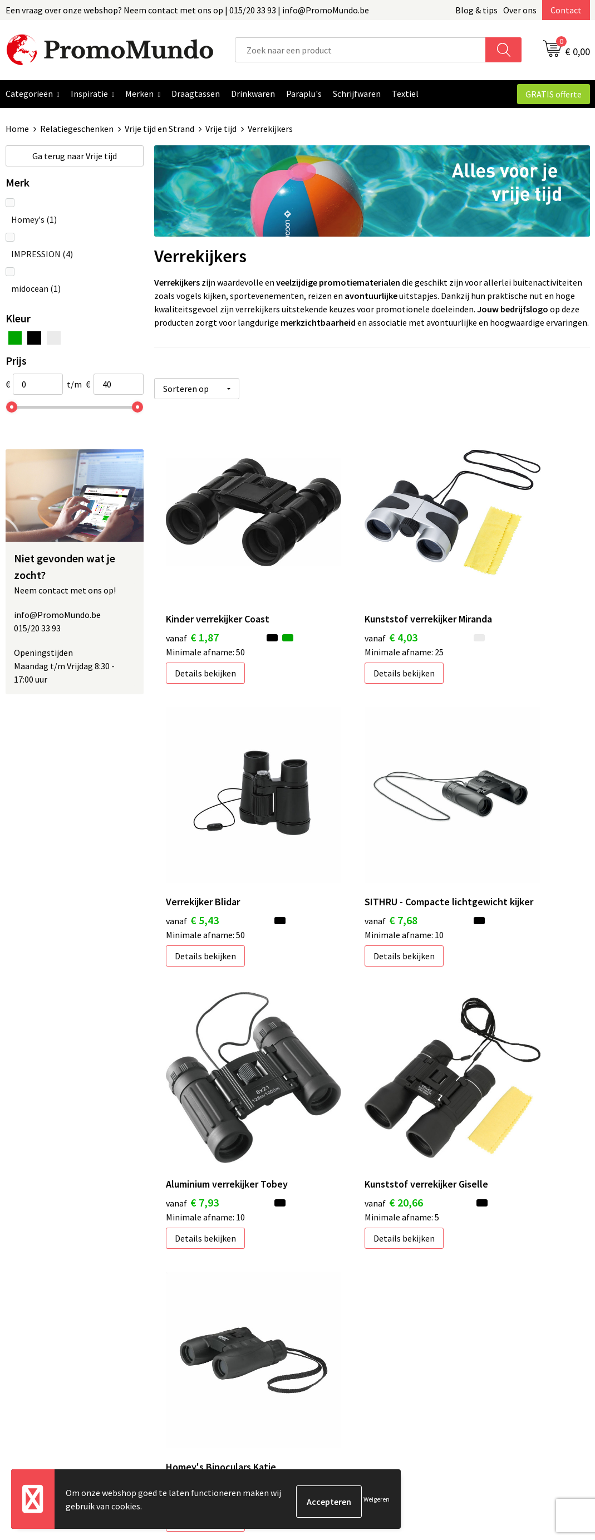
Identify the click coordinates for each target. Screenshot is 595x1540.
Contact (566, 10)
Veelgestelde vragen (205, 1359)
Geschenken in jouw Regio (216, 1325)
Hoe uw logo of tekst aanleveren (373, 1375)
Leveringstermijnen (348, 1359)
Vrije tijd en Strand (159, 128)
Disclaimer (476, 1359)
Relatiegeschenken (77, 128)
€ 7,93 (337, 838)
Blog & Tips (189, 1307)
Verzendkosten (339, 1341)
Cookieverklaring (488, 1325)
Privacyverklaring (489, 1341)
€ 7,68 (192, 838)
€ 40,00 (195, 1067)
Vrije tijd (221, 128)
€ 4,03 (337, 594)
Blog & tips (476, 10)
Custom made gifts (346, 1392)
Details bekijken (205, 615)
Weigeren (376, 1501)
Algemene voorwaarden (501, 1307)
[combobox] (360, 49)
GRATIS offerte (553, 94)
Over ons (520, 10)
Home (17, 128)
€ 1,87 (192, 579)
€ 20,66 (485, 838)
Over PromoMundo (203, 1341)
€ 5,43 (482, 579)
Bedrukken (331, 1325)
